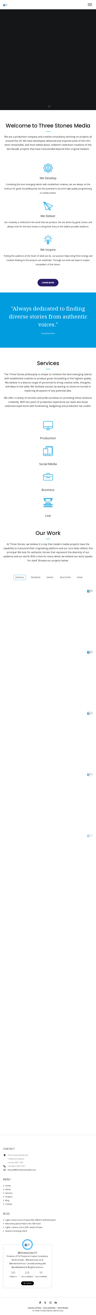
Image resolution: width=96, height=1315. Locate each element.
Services (8, 1193)
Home (8, 1185)
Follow (27, 1283)
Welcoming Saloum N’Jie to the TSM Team (23, 1223)
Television (35, 577)
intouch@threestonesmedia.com (22, 1170)
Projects (8, 1196)
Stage (79, 577)
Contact (8, 1204)
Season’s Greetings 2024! (16, 1231)
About (8, 1189)
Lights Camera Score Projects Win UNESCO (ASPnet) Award (30, 1220)
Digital (50, 577)
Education (65, 577)
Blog (7, 1200)
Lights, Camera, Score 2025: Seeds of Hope (23, 1227)
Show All (19, 577)
